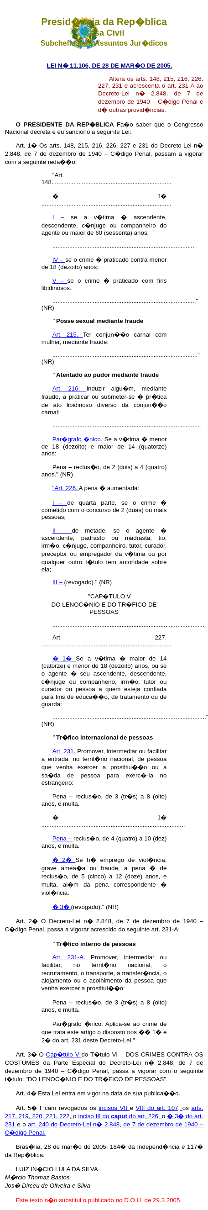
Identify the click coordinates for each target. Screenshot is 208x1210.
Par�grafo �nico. (78, 439)
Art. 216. (69, 388)
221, (52, 1116)
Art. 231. (65, 751)
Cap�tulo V (64, 1054)
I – (61, 217)
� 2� (64, 859)
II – (62, 530)
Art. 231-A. (71, 957)
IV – (59, 259)
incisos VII (114, 1107)
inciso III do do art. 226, (119, 1116)
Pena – (62, 838)
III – (58, 582)
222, (66, 1116)
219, (25, 1116)
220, (39, 1116)
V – (60, 280)
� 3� (61, 907)
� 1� (64, 658)
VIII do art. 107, (158, 1107)
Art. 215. (67, 334)
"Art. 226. (65, 488)
